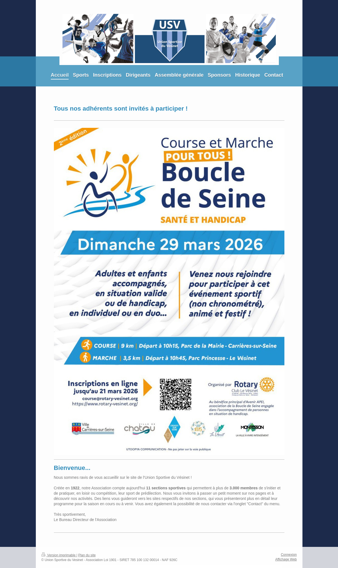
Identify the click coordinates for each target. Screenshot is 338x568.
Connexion (289, 555)
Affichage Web (286, 559)
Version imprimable (59, 555)
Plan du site (87, 555)
